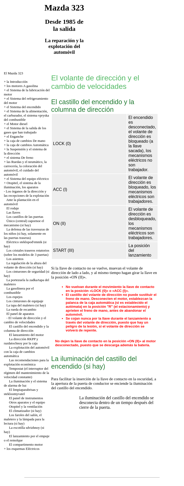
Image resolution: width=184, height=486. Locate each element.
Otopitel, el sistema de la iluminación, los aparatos (22, 185)
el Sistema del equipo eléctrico (28, 179)
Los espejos (14, 297)
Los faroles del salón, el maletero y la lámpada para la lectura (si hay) (24, 419)
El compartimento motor (26, 444)
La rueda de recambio (21, 309)
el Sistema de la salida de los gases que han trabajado (25, 130)
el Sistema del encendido (24, 107)
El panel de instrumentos (26, 398)
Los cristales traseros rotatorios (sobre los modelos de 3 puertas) (26, 252)
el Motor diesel (17, 124)
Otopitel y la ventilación (25, 406)
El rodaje (12, 208)
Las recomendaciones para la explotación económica (26, 362)
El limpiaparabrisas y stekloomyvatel (21, 392)
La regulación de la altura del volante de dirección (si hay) (25, 265)
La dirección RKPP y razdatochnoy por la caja (21, 341)
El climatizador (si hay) (25, 411)
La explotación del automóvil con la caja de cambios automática (26, 351)
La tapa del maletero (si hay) (26, 305)
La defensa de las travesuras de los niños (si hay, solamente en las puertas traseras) (26, 233)
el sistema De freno (20, 158)
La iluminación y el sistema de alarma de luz (25, 383)
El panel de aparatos (20, 314)
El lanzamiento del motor (26, 335)
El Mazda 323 (13, 73)
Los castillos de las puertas (24, 217)
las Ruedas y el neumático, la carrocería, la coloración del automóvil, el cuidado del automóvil (25, 168)
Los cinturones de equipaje (24, 301)
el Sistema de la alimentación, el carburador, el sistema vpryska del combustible (26, 115)
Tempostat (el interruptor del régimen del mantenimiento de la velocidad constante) (26, 373)
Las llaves (13, 212)
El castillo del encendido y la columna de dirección (26, 328)
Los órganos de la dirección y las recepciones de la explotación (26, 193)
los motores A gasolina (22, 86)
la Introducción (17, 82)
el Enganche (15, 136)
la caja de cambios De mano (26, 141)
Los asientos (15, 259)
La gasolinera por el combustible (19, 290)
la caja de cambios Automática (28, 145)
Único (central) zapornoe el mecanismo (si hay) (24, 223)
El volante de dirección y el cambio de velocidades (25, 320)
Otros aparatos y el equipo (27, 402)
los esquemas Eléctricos (23, 449)
